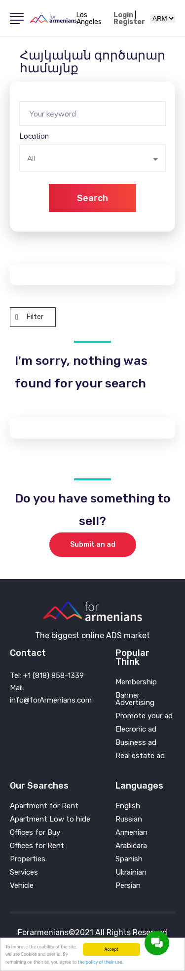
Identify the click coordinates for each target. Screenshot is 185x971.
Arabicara (131, 846)
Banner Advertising (134, 699)
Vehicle (22, 885)
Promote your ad (144, 716)
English (127, 806)
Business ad (135, 742)
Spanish (129, 859)
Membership (136, 682)
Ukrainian (131, 872)
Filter (29, 317)
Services (24, 872)
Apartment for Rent (44, 806)
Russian (128, 819)
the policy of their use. (101, 962)
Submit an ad (92, 544)
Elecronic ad (135, 729)
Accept (111, 949)
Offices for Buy (35, 832)
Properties (27, 859)
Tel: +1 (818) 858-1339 (47, 675)
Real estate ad (140, 756)
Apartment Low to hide (50, 819)
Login (123, 15)
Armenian (131, 832)
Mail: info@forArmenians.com (51, 694)
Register (129, 22)
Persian (128, 885)
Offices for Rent (37, 846)
